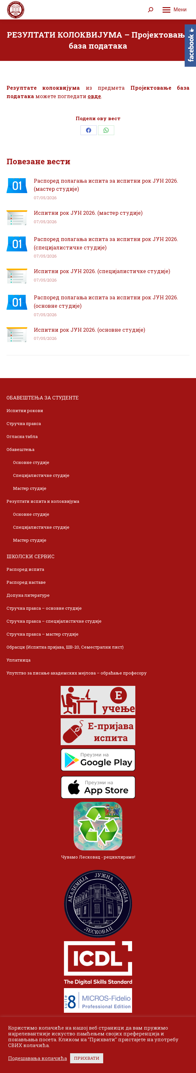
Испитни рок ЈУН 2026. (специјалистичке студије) (102, 271)
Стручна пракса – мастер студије (42, 634)
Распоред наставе (26, 582)
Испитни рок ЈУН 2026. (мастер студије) (88, 212)
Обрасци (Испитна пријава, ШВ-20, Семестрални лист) (65, 647)
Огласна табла (22, 436)
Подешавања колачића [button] (37, 1058)
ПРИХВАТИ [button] (86, 1058)
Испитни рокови (24, 410)
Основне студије (31, 462)
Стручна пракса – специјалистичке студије (54, 621)
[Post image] (16, 185)
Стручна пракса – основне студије (44, 608)
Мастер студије (29, 488)
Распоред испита (25, 569)
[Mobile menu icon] (175, 10)
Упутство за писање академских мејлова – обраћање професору (76, 673)
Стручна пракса (23, 423)
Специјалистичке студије (41, 475)
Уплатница (18, 660)
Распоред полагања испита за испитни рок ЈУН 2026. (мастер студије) (106, 184)
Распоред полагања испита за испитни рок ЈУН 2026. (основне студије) (106, 301)
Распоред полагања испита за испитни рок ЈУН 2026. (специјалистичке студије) (106, 243)
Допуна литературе (28, 595)
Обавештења (20, 449)
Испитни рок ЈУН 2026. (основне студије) (89, 329)
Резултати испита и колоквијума (42, 501)
